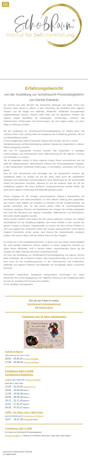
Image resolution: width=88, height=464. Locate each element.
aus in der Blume (33, 359)
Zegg (28, 420)
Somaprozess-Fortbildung (33, 416)
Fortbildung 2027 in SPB (18, 428)
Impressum (7, 451)
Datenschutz (19, 451)
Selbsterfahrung (29, 387)
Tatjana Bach (46, 307)
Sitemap (28, 451)
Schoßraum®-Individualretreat (44, 304)
